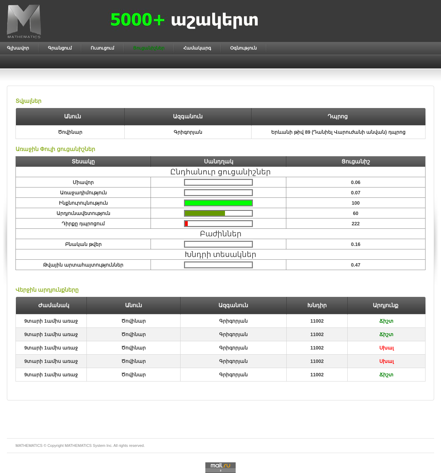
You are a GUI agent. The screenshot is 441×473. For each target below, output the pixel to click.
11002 (317, 321)
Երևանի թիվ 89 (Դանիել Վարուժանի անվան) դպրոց (338, 132)
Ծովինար (133, 321)
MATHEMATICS (78, 445)
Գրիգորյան (233, 321)
